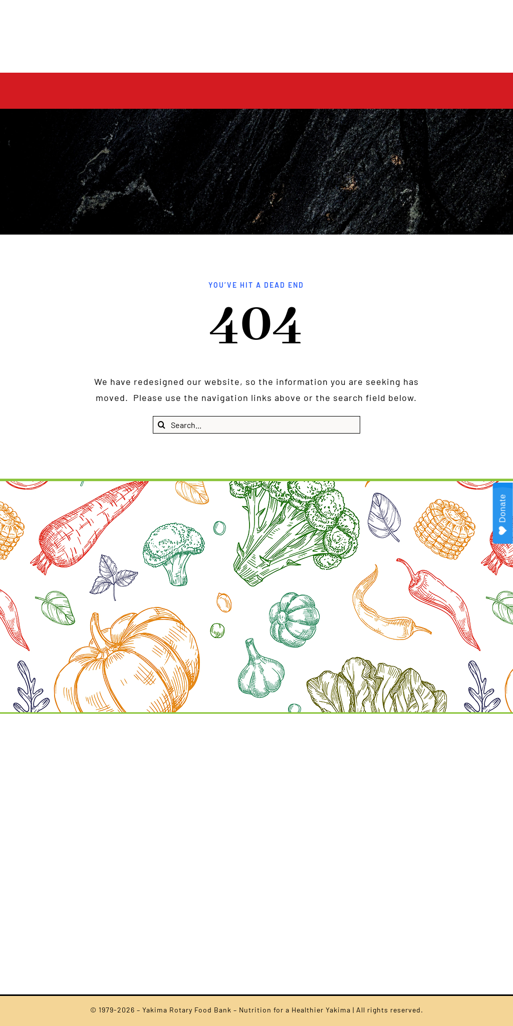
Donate (502, 514)
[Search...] (256, 425)
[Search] (161, 425)
